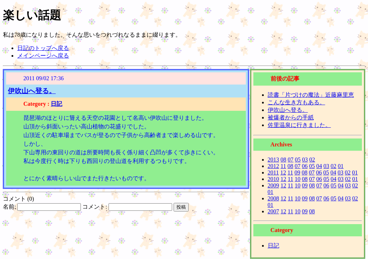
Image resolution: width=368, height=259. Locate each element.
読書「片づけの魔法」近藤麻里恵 (311, 95)
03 (305, 159)
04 (319, 166)
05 (298, 159)
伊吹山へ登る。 (288, 110)
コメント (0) (18, 199)
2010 (273, 179)
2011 (273, 172)
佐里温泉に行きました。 (299, 125)
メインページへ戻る (43, 56)
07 (291, 159)
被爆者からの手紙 (291, 117)
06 (305, 166)
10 (297, 179)
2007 (273, 211)
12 (283, 172)
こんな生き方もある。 (296, 102)
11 (283, 166)
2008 (273, 198)
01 (341, 166)
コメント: (127, 207)
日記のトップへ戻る (43, 48)
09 (297, 172)
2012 (273, 166)
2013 (273, 159)
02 (312, 159)
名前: (42, 207)
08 (283, 159)
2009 (273, 185)
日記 (273, 245)
